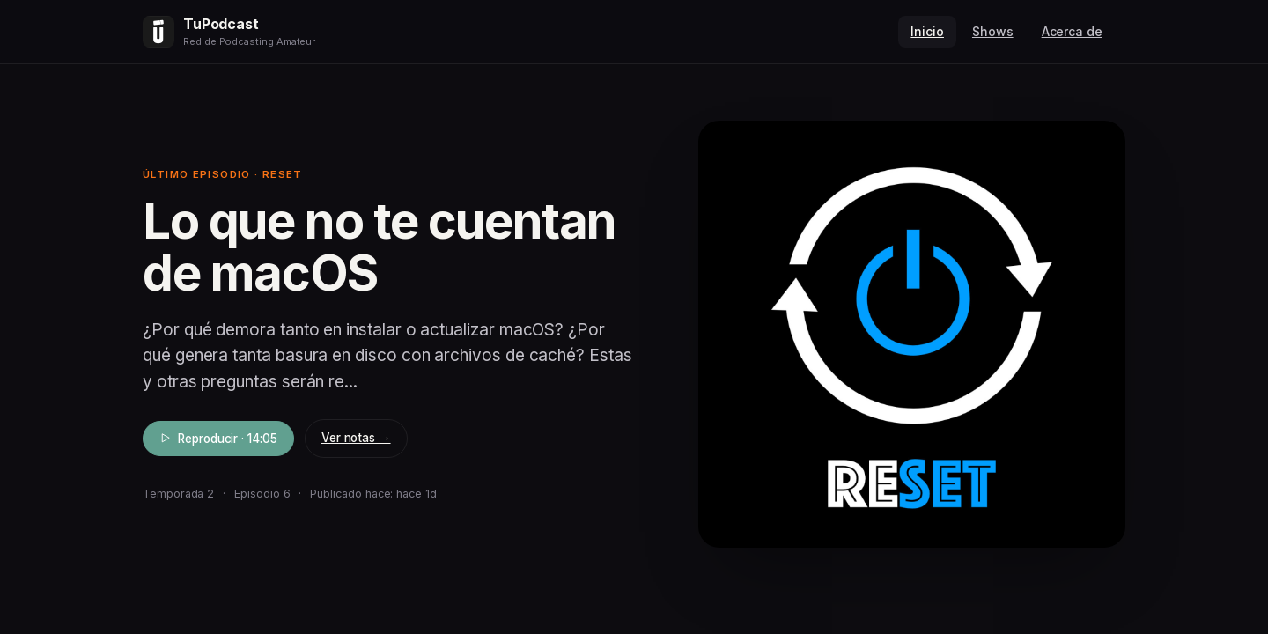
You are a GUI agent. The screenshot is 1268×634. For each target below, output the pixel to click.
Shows (993, 31)
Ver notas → (356, 438)
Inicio (927, 31)
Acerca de (1072, 31)
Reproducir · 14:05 (218, 438)
